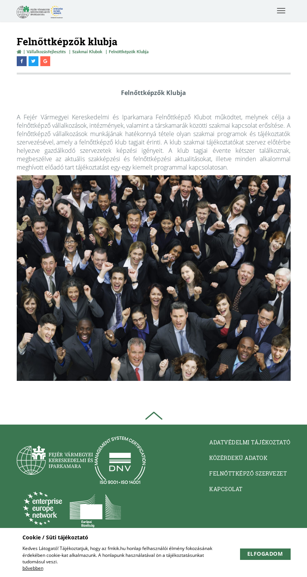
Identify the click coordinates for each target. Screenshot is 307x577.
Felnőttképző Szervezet (248, 473)
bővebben (32, 568)
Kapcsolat (226, 489)
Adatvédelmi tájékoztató (250, 442)
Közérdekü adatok (238, 457)
